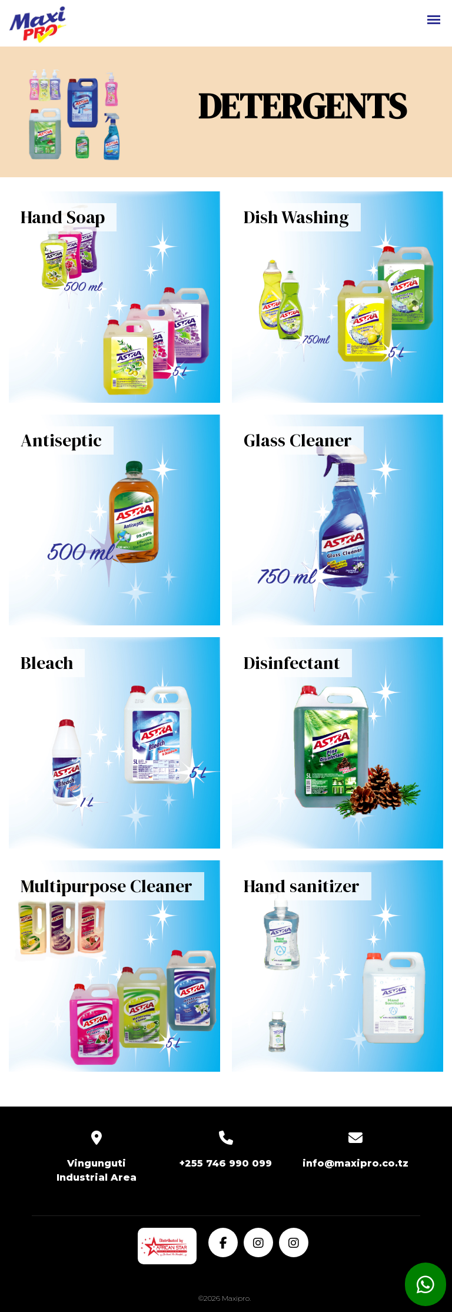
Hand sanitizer (302, 886)
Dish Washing (296, 217)
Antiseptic (61, 440)
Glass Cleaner (298, 440)
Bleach (47, 663)
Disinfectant (292, 663)
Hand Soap (63, 217)
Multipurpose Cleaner (106, 886)
